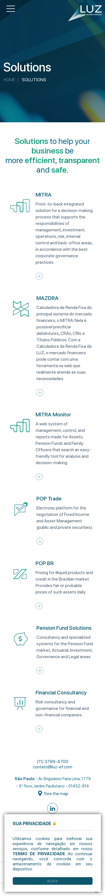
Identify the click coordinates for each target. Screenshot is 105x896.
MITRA (44, 194)
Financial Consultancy (61, 692)
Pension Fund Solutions (64, 628)
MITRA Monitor (53, 414)
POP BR (45, 563)
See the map (53, 793)
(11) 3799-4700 (52, 761)
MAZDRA (47, 298)
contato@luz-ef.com (52, 766)
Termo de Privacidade (39, 853)
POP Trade (49, 498)
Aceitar (52, 881)
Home (9, 79)
